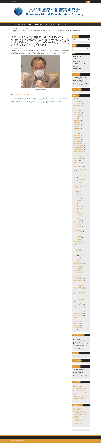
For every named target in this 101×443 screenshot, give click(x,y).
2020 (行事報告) (29, 28)
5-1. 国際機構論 (77, 265)
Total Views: (76, 66)
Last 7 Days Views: (77, 58)
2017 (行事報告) (77, 101)
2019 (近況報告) (77, 133)
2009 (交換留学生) (79, 210)
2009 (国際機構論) (78, 268)
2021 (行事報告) (77, 110)
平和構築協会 (38, 24)
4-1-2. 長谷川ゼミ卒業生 (79, 190)
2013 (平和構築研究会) (78, 145)
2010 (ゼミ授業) (77, 220)
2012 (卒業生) (78, 198)
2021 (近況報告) (77, 137)
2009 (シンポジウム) (78, 306)
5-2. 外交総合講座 (77, 277)
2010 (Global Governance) (80, 292)
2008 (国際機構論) (78, 266)
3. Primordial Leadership (78, 162)
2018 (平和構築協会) (78, 156)
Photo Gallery (76, 164)
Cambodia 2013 (78, 261)
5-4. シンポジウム (77, 303)
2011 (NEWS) (77, 325)
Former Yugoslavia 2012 (80, 250)
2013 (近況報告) (77, 120)
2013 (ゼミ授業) (77, 226)
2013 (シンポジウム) (78, 315)
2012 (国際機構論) (78, 275)
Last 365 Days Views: (78, 63)
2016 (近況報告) (77, 126)
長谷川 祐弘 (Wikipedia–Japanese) (80, 390)
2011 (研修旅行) (77, 241)
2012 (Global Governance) (80, 299)
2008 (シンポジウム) (78, 304)
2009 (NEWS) (77, 321)
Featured (75, 329)
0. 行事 (74, 98)
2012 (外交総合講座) (78, 285)
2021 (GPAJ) (76, 160)
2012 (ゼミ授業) (77, 224)
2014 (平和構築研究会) (78, 147)
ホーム (14, 24)
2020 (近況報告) (77, 135)
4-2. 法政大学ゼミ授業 (78, 214)
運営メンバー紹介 (63, 24)
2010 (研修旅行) (77, 236)
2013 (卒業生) (78, 200)
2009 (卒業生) (78, 191)
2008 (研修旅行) (77, 230)
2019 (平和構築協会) (78, 158)
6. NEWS (75, 317)
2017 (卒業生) (78, 206)
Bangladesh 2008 (79, 231)
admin (16, 48)
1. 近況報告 (75, 118)
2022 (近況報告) (77, 139)
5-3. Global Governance (79, 287)
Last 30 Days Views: (77, 61)
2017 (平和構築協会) (78, 153)
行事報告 (30, 24)
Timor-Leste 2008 (79, 233)
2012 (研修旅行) (77, 249)
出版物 (46, 24)
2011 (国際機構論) (78, 272)
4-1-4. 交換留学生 (78, 208)
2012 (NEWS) (77, 327)
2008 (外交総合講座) (78, 278)
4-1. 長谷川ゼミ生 (77, 167)
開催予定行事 (21, 24)
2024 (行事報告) (77, 116)
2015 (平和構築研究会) (78, 149)
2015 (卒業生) (78, 204)
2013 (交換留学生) (79, 212)
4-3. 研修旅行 (76, 228)
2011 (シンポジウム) (78, 311)
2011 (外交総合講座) (78, 283)
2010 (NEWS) (77, 323)
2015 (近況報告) (77, 124)
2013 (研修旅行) (77, 259)
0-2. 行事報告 (20, 28)
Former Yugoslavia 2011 (80, 243)
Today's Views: (76, 56)
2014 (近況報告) (77, 122)
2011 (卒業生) (78, 195)
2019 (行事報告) (77, 105)
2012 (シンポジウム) (78, 313)
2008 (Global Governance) (80, 288)
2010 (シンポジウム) (78, 308)
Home (14, 28)
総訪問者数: (75, 68)
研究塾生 (53, 24)
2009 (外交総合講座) (78, 280)
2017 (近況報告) (77, 128)
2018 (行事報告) (77, 103)
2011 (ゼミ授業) (77, 222)
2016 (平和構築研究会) (78, 151)
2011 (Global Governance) (80, 295)
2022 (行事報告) (77, 112)
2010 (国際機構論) (78, 270)
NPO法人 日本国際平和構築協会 (80, 388)
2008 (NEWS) (77, 319)
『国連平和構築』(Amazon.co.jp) (80, 396)
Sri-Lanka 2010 (78, 237)
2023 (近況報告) (77, 141)
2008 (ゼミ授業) (77, 216)
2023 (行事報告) (77, 114)
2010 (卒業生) (78, 193)
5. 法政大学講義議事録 (78, 263)
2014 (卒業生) (78, 202)
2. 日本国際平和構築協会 (78, 143)
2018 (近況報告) (77, 131)
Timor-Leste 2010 (79, 239)
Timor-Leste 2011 (79, 246)
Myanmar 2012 (78, 257)
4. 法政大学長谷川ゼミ (78, 166)
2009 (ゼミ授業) (77, 218)
